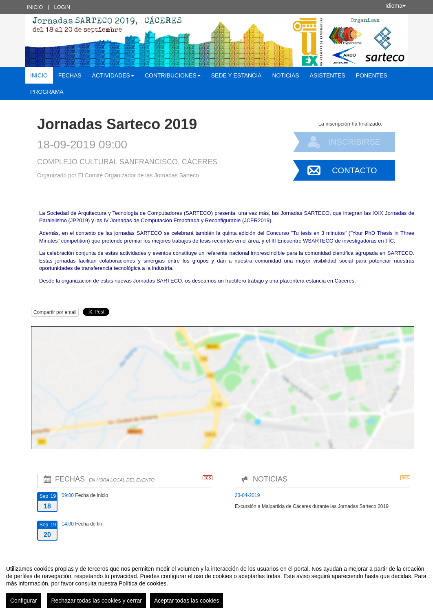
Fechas (70, 75)
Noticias (285, 75)
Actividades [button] (113, 75)
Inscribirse (354, 141)
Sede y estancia (236, 75)
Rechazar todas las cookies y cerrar (96, 600)
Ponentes (371, 75)
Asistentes (327, 75)
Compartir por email (54, 312)
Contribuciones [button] (173, 75)
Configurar (23, 600)
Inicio (35, 7)
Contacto (354, 170)
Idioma (395, 5)
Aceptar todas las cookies (186, 600)
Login (62, 7)
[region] (216, 583)
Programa (47, 91)
